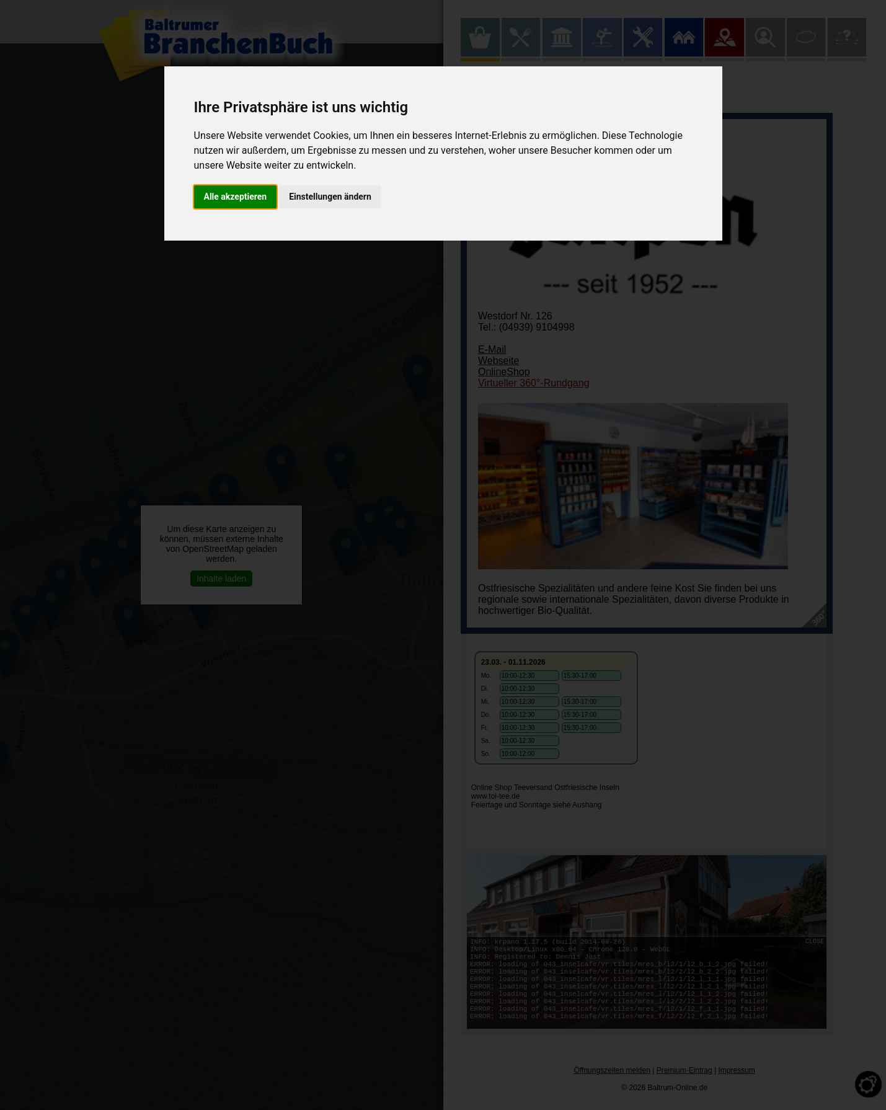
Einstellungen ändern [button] (330, 197)
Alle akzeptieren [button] (235, 197)
